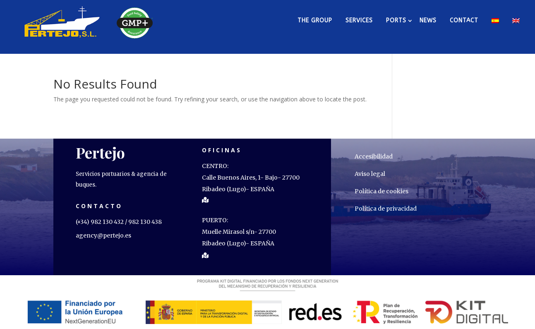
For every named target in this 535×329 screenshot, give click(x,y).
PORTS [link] (396, 20)
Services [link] (359, 20)
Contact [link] (464, 20)
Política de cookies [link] (381, 191)
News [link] (428, 20)
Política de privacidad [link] (386, 208)
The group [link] (314, 20)
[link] (62, 20)
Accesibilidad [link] (374, 156)
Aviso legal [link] (370, 174)
